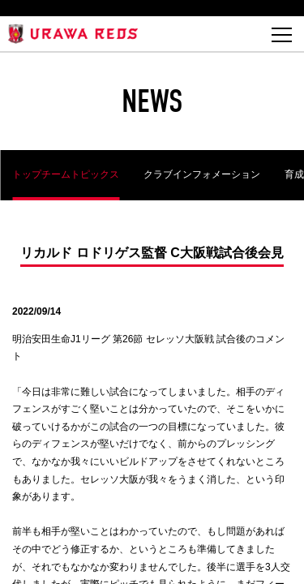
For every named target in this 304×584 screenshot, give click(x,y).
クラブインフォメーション (201, 174)
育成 (294, 174)
